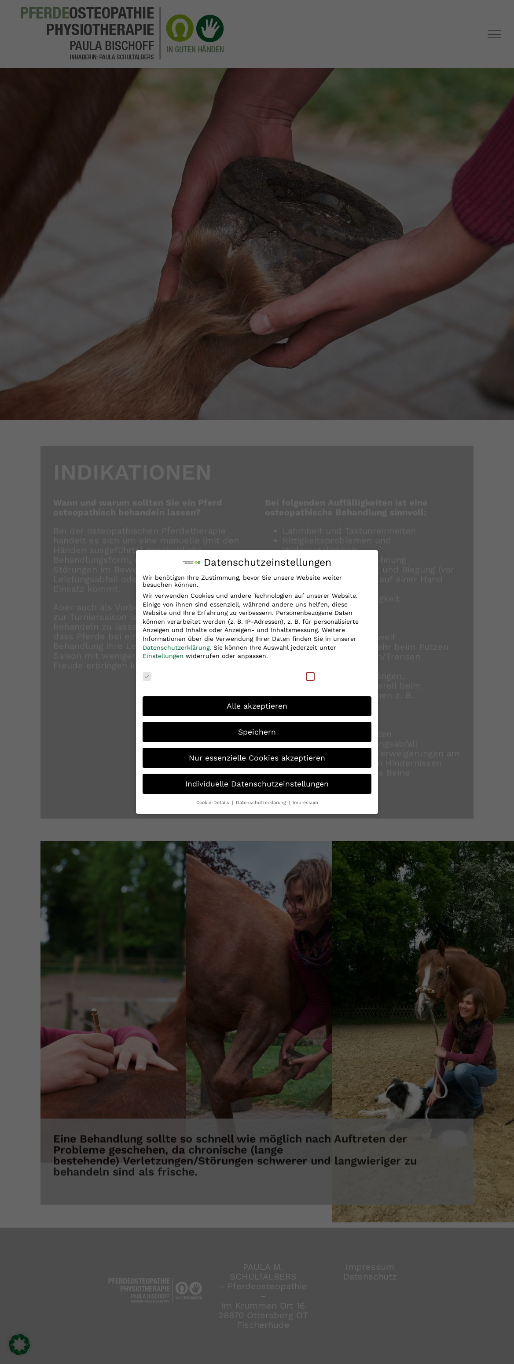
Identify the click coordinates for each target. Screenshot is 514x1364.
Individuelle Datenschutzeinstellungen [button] (257, 783)
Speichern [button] (257, 731)
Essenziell (163, 675)
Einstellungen (163, 655)
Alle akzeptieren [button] (257, 705)
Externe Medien (336, 675)
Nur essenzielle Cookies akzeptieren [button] (257, 757)
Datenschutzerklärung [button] (262, 802)
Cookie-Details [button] (213, 802)
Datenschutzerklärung (176, 646)
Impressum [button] (305, 802)
